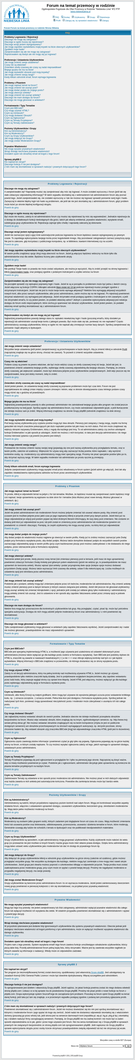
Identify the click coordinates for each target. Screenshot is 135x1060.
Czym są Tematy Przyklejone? (18, 120)
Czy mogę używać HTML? (16, 110)
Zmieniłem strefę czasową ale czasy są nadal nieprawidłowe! (32, 67)
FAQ (56, 17)
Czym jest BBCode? (13, 108)
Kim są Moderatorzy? (14, 133)
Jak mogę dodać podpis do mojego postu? (24, 90)
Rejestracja (103, 17)
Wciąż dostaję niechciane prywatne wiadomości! (27, 151)
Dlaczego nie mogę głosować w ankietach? (24, 100)
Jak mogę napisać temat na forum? (20, 85)
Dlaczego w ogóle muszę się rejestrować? (24, 42)
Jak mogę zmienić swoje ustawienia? (21, 62)
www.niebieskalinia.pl (80, 11)
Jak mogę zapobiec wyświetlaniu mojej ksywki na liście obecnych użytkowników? (42, 47)
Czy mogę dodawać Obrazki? (18, 115)
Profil (56, 21)
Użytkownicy (78, 17)
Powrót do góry (11, 207)
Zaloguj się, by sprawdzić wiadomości (80, 21)
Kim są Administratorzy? (15, 131)
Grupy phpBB (97, 972)
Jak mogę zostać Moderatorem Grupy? (22, 141)
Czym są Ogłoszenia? (14, 118)
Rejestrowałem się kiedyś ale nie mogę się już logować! (30, 54)
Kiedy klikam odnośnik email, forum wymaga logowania (30, 77)
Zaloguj (104, 21)
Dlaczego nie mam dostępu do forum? (22, 97)
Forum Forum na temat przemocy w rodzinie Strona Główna (31, 28)
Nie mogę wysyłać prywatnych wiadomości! (24, 149)
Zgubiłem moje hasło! (14, 49)
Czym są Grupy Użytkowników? (19, 136)
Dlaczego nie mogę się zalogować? (20, 39)
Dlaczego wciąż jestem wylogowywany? (23, 44)
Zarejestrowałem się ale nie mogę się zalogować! (27, 52)
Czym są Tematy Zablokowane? (19, 123)
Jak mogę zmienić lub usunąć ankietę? (22, 95)
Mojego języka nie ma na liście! (19, 70)
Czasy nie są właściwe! (15, 65)
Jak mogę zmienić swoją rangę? (19, 74)
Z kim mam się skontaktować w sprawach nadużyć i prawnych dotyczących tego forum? (45, 167)
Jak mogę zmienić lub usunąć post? (21, 88)
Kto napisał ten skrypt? (15, 162)
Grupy (91, 17)
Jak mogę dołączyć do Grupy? (18, 138)
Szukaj (65, 17)
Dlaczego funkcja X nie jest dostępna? (22, 164)
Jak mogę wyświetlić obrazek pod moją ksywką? (27, 72)
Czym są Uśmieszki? (14, 113)
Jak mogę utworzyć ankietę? (17, 92)
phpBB (62, 1056)
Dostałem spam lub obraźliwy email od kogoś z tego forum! (31, 154)
